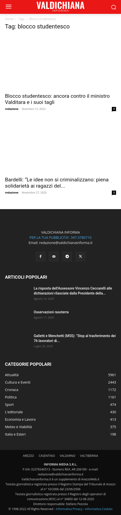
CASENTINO (47, 456)
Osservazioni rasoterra (51, 312)
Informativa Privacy (69, 509)
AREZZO (28, 456)
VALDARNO (67, 456)
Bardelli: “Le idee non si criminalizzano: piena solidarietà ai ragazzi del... (57, 183)
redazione (11, 109)
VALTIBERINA (89, 456)
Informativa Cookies (99, 509)
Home (9, 19)
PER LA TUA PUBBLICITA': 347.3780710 (60, 237)
